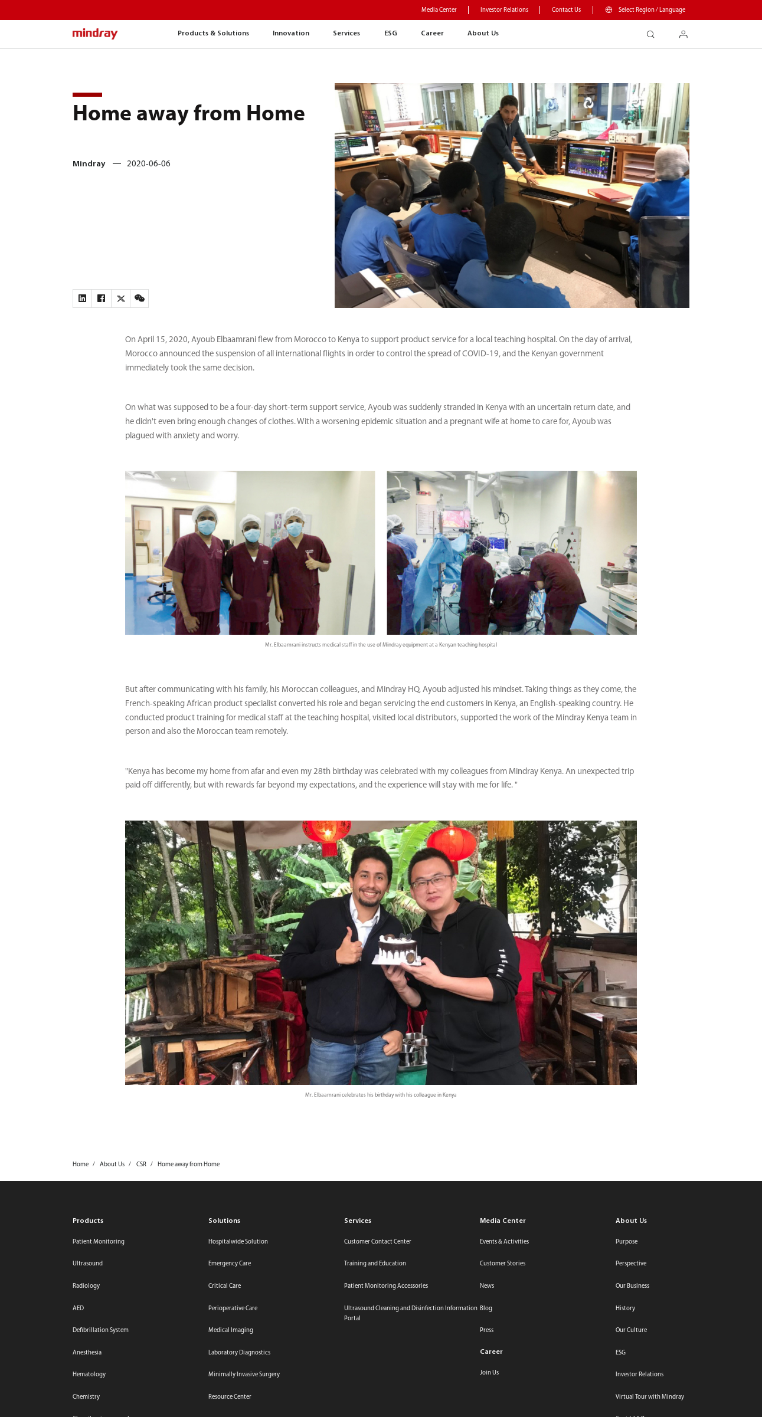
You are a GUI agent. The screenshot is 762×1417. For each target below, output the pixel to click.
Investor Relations (504, 10)
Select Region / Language (652, 10)
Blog (486, 1309)
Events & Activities (504, 1242)
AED (78, 1309)
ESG (390, 33)
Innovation (291, 33)
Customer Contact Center (377, 1242)
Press (486, 1330)
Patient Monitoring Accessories (386, 1286)
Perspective (631, 1264)
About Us (483, 33)
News (487, 1286)
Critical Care (224, 1286)
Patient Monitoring (99, 1242)
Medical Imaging (230, 1330)
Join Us (489, 1373)
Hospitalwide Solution (238, 1242)
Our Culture (631, 1330)
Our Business (632, 1286)
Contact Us (566, 10)
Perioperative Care (232, 1309)
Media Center (439, 10)
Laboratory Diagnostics (239, 1353)
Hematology (89, 1375)
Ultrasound (88, 1264)
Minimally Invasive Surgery (244, 1375)
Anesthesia (87, 1353)
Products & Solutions (213, 33)
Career (432, 33)
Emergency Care (229, 1264)
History (625, 1309)
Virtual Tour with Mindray (650, 1397)
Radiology (86, 1286)
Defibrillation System (101, 1330)
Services (346, 33)
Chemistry (86, 1397)
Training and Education (375, 1264)
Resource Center (229, 1397)
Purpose (626, 1242)
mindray (96, 34)
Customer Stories (502, 1264)
